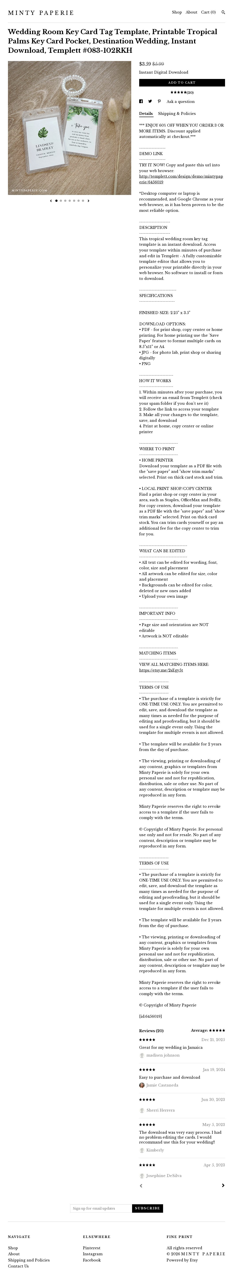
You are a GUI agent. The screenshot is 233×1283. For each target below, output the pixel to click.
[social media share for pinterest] (160, 101)
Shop (177, 12)
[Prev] (141, 1186)
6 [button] (78, 201)
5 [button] (74, 201)
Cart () (208, 12)
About (191, 12)
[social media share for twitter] (150, 101)
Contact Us (18, 1266)
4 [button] (70, 201)
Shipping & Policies (177, 113)
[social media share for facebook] (141, 101)
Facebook (92, 1260)
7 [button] (83, 201)
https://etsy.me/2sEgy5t (161, 670)
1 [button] (56, 201)
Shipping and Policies (29, 1260)
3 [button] (65, 201)
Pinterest (91, 1248)
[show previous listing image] (51, 201)
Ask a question (181, 101)
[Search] (223, 12)
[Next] (223, 1185)
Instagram (92, 1254)
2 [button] (61, 201)
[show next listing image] (88, 201)
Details (146, 113)
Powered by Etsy (182, 1260)
